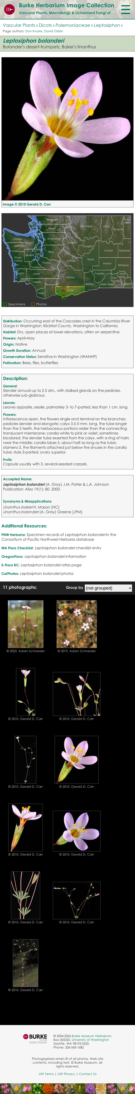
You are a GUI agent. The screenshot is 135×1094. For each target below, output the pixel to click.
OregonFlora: (12, 556)
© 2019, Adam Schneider (77, 651)
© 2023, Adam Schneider (26, 651)
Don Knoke (33, 31)
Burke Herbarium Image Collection (66, 5)
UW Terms (46, 1074)
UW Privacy (66, 1074)
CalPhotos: (10, 573)
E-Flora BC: (10, 565)
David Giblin (53, 31)
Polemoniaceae (73, 25)
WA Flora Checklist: (17, 548)
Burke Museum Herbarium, (92, 1036)
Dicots (45, 25)
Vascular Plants (19, 25)
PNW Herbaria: (13, 534)
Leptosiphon (107, 25)
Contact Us (87, 1074)
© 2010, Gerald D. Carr (25, 719)
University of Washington (90, 1040)
